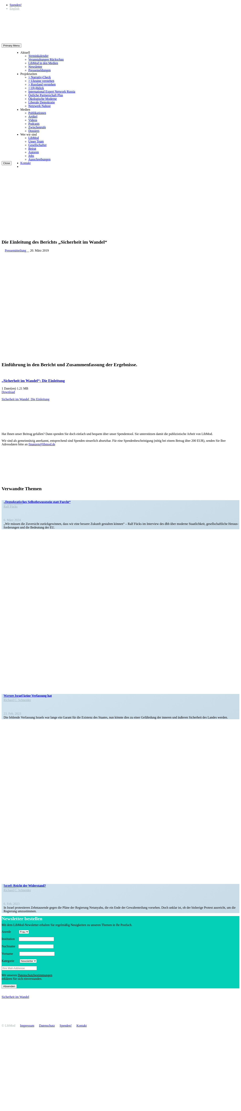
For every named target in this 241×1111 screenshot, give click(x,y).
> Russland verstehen (42, 84)
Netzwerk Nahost (39, 106)
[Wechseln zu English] (14, 8)
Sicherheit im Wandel (15, 997)
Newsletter (35, 66)
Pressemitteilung (17, 250)
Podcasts (34, 123)
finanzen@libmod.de (42, 444)
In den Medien (13, 503)
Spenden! (16, 5)
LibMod (33, 138)
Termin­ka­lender (38, 56)
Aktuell (25, 52)
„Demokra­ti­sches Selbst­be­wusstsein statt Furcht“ (37, 502)
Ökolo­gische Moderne (42, 98)
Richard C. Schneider (17, 700)
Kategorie (10, 960)
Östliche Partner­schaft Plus (45, 95)
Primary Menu (11, 45)
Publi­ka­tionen (37, 113)
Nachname (10, 946)
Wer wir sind (28, 134)
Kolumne (11, 696)
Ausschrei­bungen (39, 159)
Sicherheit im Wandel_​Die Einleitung (25, 399)
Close (6, 163)
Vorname (10, 953)
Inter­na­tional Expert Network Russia (51, 91)
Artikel (32, 116)
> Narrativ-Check (39, 77)
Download (8, 392)
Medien (25, 109)
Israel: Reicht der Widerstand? (25, 885)
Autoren (33, 152)
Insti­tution (10, 939)
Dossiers (33, 131)
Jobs (31, 155)
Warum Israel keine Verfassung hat (28, 695)
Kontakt (25, 163)
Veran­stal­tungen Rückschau (46, 59)
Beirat (32, 148)
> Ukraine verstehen (41, 81)
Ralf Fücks (11, 506)
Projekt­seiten (28, 74)
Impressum (27, 1025)
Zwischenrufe (37, 127)
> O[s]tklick (36, 88)
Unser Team (36, 141)
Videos (32, 120)
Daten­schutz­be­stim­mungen (35, 975)
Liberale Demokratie (41, 102)
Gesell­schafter (37, 145)
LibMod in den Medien (43, 63)
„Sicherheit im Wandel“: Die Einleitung (33, 381)
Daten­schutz (47, 1025)
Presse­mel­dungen (39, 70)
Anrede (10, 931)
